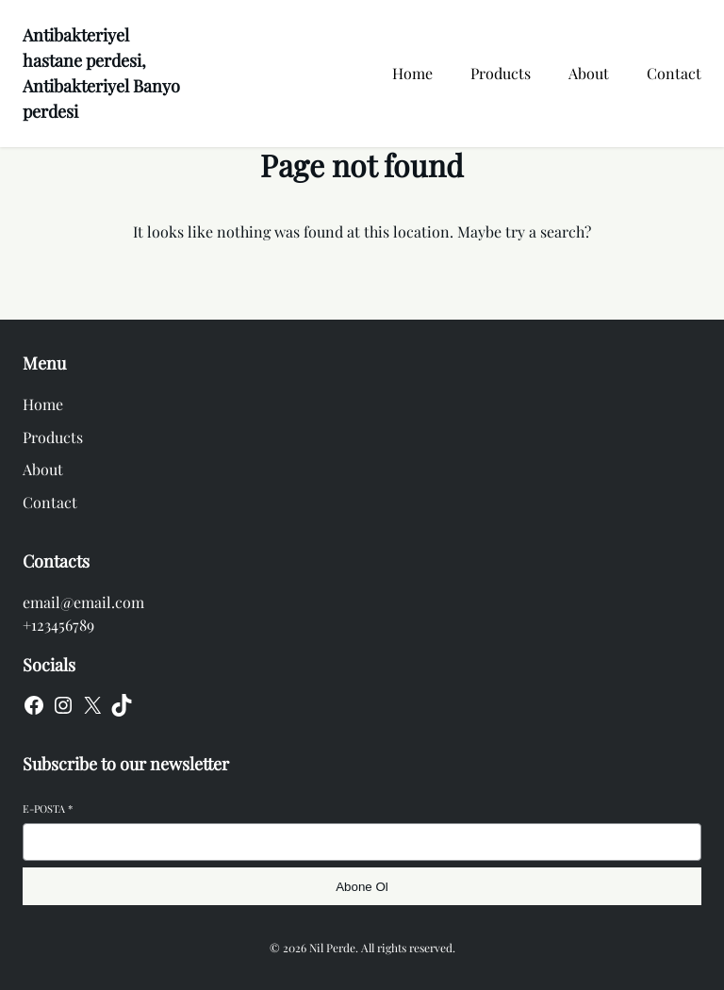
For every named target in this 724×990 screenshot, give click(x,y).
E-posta (48, 808)
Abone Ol (362, 887)
